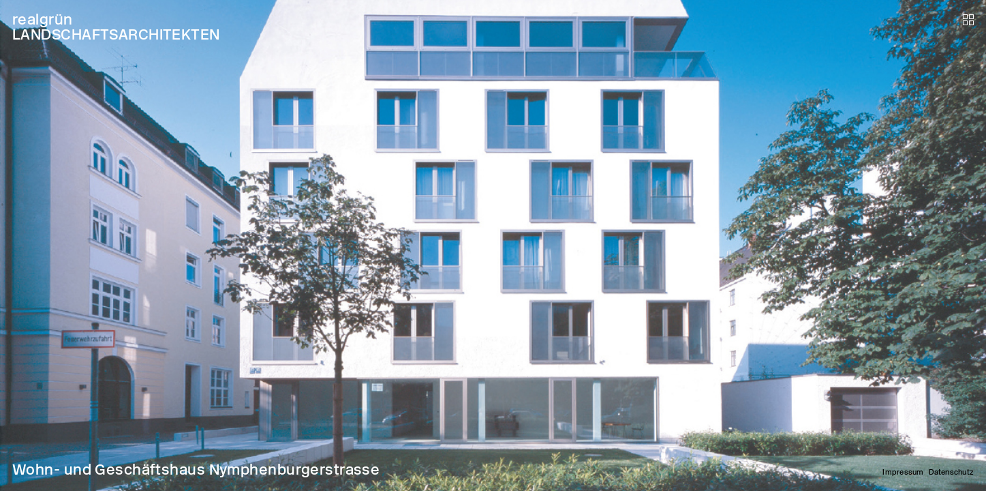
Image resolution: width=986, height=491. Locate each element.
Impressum (902, 472)
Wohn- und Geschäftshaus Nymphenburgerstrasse (196, 469)
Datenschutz (951, 472)
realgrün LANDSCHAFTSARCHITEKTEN (116, 27)
